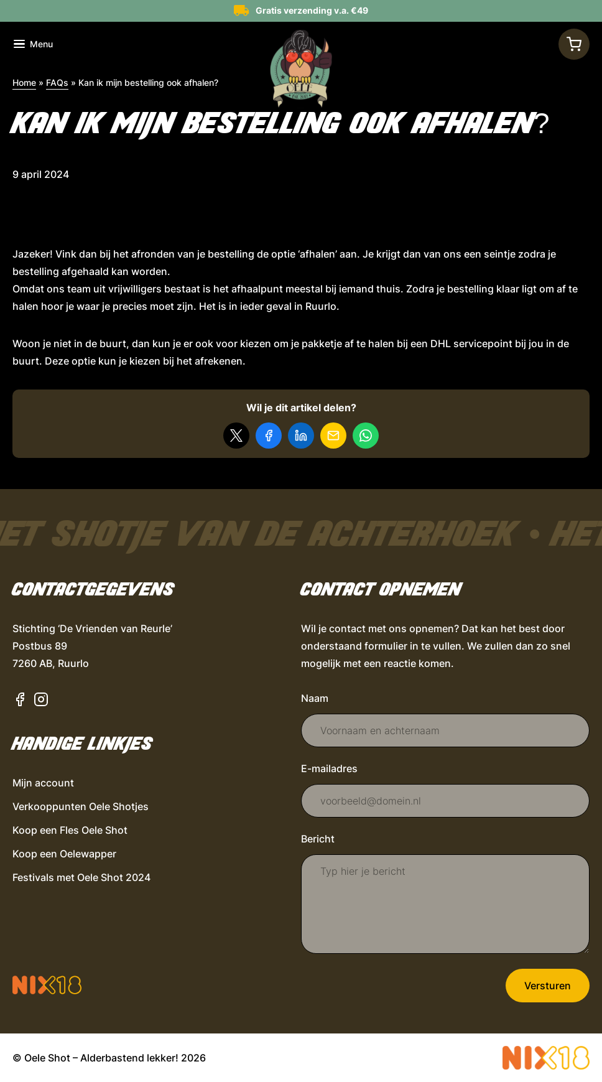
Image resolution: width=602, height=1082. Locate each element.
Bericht (318, 838)
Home (24, 82)
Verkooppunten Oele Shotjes (80, 806)
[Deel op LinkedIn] (301, 435)
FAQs (57, 82)
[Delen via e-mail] (333, 435)
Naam (314, 698)
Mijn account (43, 783)
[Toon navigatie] (33, 44)
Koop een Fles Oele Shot (69, 830)
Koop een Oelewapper (64, 853)
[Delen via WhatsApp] (366, 435)
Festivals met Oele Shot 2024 (81, 877)
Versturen (547, 985)
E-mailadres (329, 768)
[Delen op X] (236, 435)
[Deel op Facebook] (269, 435)
